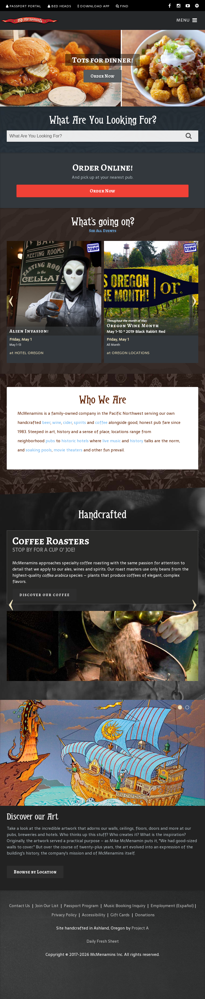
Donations (145, 914)
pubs (50, 440)
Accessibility (93, 914)
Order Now (102, 76)
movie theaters (68, 450)
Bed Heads (59, 6)
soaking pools (39, 450)
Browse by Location (35, 872)
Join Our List (46, 905)
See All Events (102, 230)
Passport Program (81, 905)
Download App (93, 6)
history (136, 440)
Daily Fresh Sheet (102, 941)
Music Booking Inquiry (124, 905)
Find (122, 6)
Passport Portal (23, 6)
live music (111, 440)
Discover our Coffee (44, 595)
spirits (80, 422)
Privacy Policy (64, 914)
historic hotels (75, 440)
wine (56, 422)
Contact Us (19, 905)
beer (46, 422)
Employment (163, 905)
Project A (140, 928)
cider (67, 422)
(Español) (185, 905)
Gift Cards (120, 914)
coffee (101, 422)
